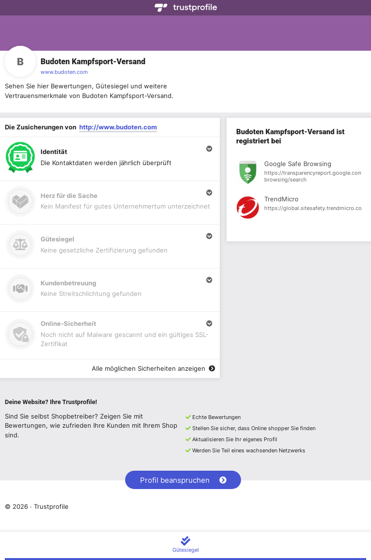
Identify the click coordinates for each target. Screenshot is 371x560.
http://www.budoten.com (118, 127)
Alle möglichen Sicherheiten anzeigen (153, 368)
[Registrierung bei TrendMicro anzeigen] (298, 209)
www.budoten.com (64, 72)
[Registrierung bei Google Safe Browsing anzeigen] (298, 174)
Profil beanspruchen (183, 480)
